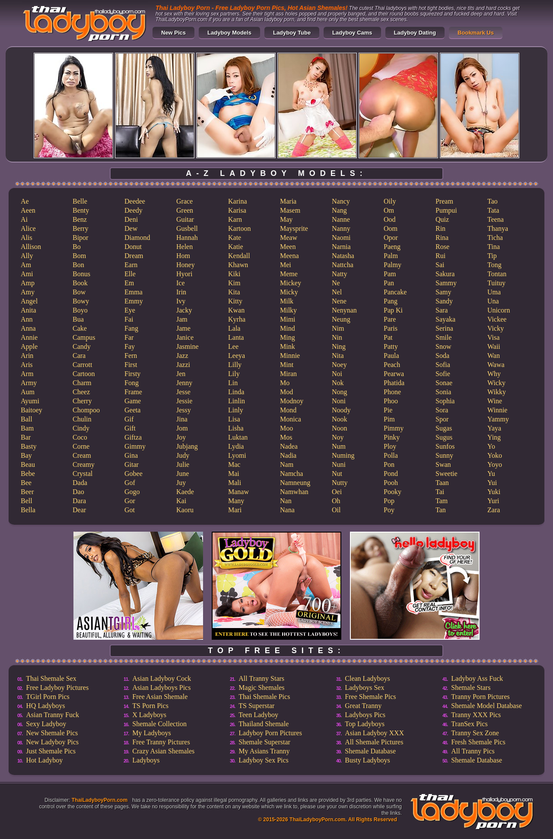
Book (80, 283)
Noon (339, 428)
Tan (440, 510)
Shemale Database (370, 751)
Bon (78, 264)
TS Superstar (256, 705)
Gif (128, 419)
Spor (441, 419)
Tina (493, 246)
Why (494, 373)
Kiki (234, 274)
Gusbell (187, 228)
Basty (28, 446)
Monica (290, 419)
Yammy (498, 419)
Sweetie (446, 473)
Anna (28, 328)
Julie (182, 464)
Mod (286, 392)
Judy (182, 455)
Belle (80, 201)
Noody (341, 410)
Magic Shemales (261, 687)
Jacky (184, 310)
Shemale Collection (159, 723)
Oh (336, 500)
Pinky (392, 437)
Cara (79, 355)
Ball (26, 419)
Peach (392, 364)
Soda (442, 355)
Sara (441, 310)
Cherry (82, 401)
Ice (180, 283)
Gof (129, 482)
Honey (185, 264)
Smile (443, 337)
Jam (182, 319)
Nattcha (342, 264)
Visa (493, 337)
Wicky (496, 382)
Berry (80, 228)
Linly (235, 410)
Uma (494, 292)
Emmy (133, 301)
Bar (26, 437)
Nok (338, 382)
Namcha (291, 473)
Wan (493, 355)
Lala (234, 328)
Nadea (289, 446)
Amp (28, 283)
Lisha (236, 428)
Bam (27, 428)
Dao (78, 491)
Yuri (493, 500)
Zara (493, 510)
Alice (28, 228)
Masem (290, 210)
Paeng (392, 246)
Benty (81, 210)
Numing (343, 455)
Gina (131, 455)
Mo (284, 382)
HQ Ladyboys (45, 705)
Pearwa (394, 373)
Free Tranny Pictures (161, 742)
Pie (388, 410)
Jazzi (183, 364)
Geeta (132, 410)
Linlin (236, 401)
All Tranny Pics (472, 751)
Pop (389, 500)
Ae (25, 201)
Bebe (28, 473)
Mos (286, 437)
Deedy (133, 210)
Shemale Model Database (486, 705)
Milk (286, 301)
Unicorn (498, 310)
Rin (440, 228)
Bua (78, 319)
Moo (286, 428)
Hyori (184, 274)
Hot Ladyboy (44, 760)
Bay (26, 455)
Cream (82, 455)
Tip (492, 255)
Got (129, 510)
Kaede (185, 491)
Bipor (80, 237)
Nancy (341, 201)
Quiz (442, 219)
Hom (183, 255)
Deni (131, 219)
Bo (77, 246)
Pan (389, 283)
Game (132, 401)
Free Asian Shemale (160, 696)
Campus (84, 337)
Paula (391, 355)
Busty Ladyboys (367, 760)
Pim (389, 419)
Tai (439, 491)
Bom (79, 255)
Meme (289, 274)
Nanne (341, 219)
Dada (80, 482)
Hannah (187, 237)
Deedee (134, 201)
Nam (286, 464)
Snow (443, 346)
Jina (182, 419)
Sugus (443, 437)
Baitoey (31, 410)
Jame (183, 328)
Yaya (494, 428)
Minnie (290, 355)
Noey (339, 364)
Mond (288, 410)
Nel (337, 292)
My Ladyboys (151, 733)
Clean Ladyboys (367, 678)
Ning (339, 346)
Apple (29, 346)
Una (493, 301)
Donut (133, 246)
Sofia (442, 364)
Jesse (183, 392)
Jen (180, 373)
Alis (26, 237)
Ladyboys (145, 760)
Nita (338, 355)
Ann (27, 319)
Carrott (82, 364)
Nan (286, 500)
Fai (128, 319)
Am (26, 264)
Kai (181, 500)
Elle (130, 274)
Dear (79, 510)
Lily (234, 373)
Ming (287, 337)
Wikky (496, 392)
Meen (288, 246)
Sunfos (444, 446)
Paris (390, 328)
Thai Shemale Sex (51, 678)
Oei (337, 491)
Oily (390, 201)
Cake (80, 328)
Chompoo (86, 410)
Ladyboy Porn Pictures (270, 733)
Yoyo (494, 464)
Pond (391, 473)
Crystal (82, 473)
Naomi (341, 237)
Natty (339, 274)
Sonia (443, 392)
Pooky (392, 491)
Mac (234, 464)
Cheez (81, 392)
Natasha (343, 255)
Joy (181, 437)
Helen (184, 246)
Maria (288, 201)
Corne (81, 446)
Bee (26, 482)
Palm (391, 255)
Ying (494, 437)
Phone (392, 392)
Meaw (288, 237)
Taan (442, 482)
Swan (443, 464)
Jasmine (187, 346)
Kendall (239, 255)
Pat (388, 337)
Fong (131, 382)
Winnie (497, 410)
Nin (337, 337)
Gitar (131, 464)
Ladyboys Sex (364, 687)
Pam (390, 274)
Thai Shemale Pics (264, 696)
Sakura (444, 274)
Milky (288, 310)
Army (29, 382)
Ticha (495, 237)
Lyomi (237, 455)
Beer (27, 491)
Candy (82, 346)
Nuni (339, 464)
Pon (389, 464)
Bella (28, 510)
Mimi (288, 319)
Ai (24, 219)
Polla (391, 455)
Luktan (238, 437)
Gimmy (135, 446)
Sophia (444, 401)
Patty (391, 346)
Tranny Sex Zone (475, 733)
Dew (130, 228)
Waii (493, 346)
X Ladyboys (149, 714)
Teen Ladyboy (258, 714)
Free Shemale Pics (370, 696)
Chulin (82, 419)
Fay (129, 346)
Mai (233, 473)
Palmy (392, 264)
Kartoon (239, 228)
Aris (27, 364)
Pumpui (446, 210)
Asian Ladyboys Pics (161, 687)
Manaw (238, 491)
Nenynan (344, 310)
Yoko (494, 455)
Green (184, 210)
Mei (285, 264)
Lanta (236, 337)
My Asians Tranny (263, 751)
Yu (491, 473)
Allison (31, 246)
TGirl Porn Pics (47, 696)
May (286, 219)
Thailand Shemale (263, 723)
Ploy (390, 446)
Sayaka (445, 319)
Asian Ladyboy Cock (161, 678)
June (182, 473)
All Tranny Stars (261, 678)
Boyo (80, 310)
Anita (28, 310)
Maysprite (294, 228)
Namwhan (294, 491)
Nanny (341, 228)
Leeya (236, 355)
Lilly (235, 364)
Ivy (180, 301)
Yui (492, 482)
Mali (234, 482)
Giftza (133, 437)
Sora (441, 410)
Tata (493, 210)
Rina (441, 237)
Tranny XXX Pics (476, 714)
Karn (235, 219)
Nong (339, 392)
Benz (80, 219)
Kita (234, 292)
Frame (133, 392)
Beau (28, 464)
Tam (441, 500)
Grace (184, 201)
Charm (82, 382)
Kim (234, 283)
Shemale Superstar (264, 742)
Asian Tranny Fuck (52, 714)
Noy (338, 437)
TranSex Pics (469, 723)
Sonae (443, 382)
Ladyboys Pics (365, 714)
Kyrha (236, 319)
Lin (233, 382)
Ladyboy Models (229, 32)
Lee (233, 346)
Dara (79, 500)
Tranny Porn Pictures (480, 696)
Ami (27, 274)
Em (129, 283)
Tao (492, 201)
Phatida (394, 382)
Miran (288, 373)
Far (128, 337)
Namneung (295, 482)
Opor (391, 237)
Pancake (395, 292)
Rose (442, 246)
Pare (390, 319)
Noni (339, 401)
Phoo (391, 401)
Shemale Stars (470, 687)
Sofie (442, 373)
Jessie (184, 401)
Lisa (234, 419)
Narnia (341, 246)
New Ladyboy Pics (52, 742)
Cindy (81, 428)
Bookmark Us (476, 32)
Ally (27, 255)
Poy (389, 510)
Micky (289, 292)
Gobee (133, 473)
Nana (287, 510)
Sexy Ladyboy (46, 723)
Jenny (184, 382)
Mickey (290, 283)
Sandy (444, 301)
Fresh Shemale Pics (478, 742)
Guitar (185, 219)
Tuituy (496, 283)
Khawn (238, 264)
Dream (133, 255)
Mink (287, 346)
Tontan (496, 274)
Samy (443, 292)
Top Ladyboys (365, 723)
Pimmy (394, 428)
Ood (390, 219)
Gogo (132, 491)
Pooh (391, 482)
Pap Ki (393, 310)
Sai (439, 264)
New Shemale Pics (52, 733)
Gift (130, 428)
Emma (133, 292)
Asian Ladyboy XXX (374, 733)
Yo (491, 446)
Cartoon (84, 373)
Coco (80, 437)
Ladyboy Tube (292, 32)
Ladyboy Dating (415, 32)
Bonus (81, 274)
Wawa (496, 364)
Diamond (137, 237)
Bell (26, 500)
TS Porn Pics (150, 705)
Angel (29, 301)
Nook (339, 419)
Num (339, 446)
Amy (28, 292)
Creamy (84, 464)
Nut (337, 473)
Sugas (443, 428)
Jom (182, 428)
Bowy (81, 301)
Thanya (497, 228)
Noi (337, 373)
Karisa (237, 210)
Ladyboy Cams (352, 32)
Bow (79, 292)
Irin (181, 292)
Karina (237, 201)
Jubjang (187, 446)
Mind (287, 328)
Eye (129, 310)
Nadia (288, 455)
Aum (28, 392)
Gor (129, 500)
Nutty (339, 482)
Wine (494, 401)
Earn (130, 264)
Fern (130, 355)
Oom (390, 228)
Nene (339, 301)
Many (236, 500)
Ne (336, 283)
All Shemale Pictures (374, 742)
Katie (235, 246)
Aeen (28, 210)
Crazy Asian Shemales (163, 751)
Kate (234, 237)
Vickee (496, 319)
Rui (440, 255)
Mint (286, 364)
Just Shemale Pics (51, 751)
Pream (444, 201)
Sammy (446, 283)
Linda (236, 392)
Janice (185, 337)
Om (389, 210)
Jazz (182, 355)
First (130, 364)
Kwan (236, 310)
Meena (289, 255)
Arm (27, 373)
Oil (336, 510)
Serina (444, 328)
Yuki (493, 491)
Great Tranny (363, 705)
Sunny (444, 455)
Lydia (236, 446)
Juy (181, 482)
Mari (235, 510)
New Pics (173, 32)
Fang (131, 328)
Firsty (132, 373)
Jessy (183, 410)
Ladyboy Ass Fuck (477, 678)
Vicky (495, 328)
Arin (27, 355)
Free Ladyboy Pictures (57, 687)
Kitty (235, 301)
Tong (494, 264)
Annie (29, 337)
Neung (341, 319)
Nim (338, 328)
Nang (339, 210)
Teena (495, 219)
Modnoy (291, 401)
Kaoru (185, 510)
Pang (390, 301)
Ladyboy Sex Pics (263, 760)
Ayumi (30, 401)
